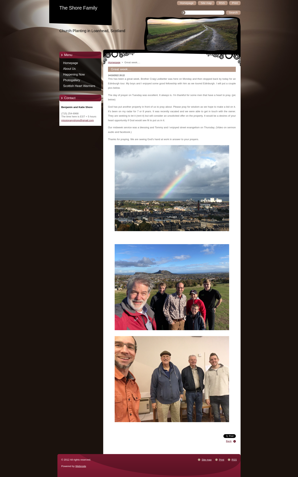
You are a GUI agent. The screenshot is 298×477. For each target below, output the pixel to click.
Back (229, 441)
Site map (207, 459)
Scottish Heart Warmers (79, 86)
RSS (234, 459)
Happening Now (74, 74)
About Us (69, 68)
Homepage (70, 63)
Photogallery (71, 80)
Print (221, 459)
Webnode (80, 466)
